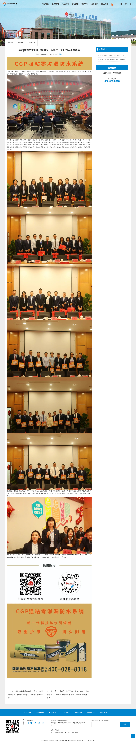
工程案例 (75, 4)
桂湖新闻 (10, 42)
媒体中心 (84, 4)
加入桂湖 (104, 4)
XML (94, 740)
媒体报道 (32, 42)
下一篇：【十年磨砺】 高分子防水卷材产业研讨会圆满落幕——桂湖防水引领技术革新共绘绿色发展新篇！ (68, 694)
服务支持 (94, 4)
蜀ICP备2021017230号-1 (84, 740)
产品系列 (65, 4)
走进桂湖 (55, 4)
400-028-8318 (126, 4)
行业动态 (21, 42)
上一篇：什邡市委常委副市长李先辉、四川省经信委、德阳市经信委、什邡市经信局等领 (25, 694)
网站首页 (45, 4)
